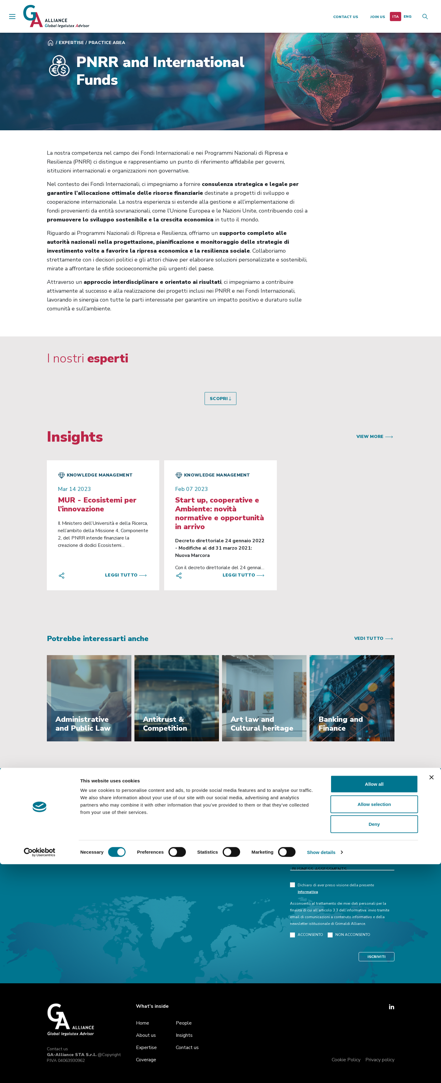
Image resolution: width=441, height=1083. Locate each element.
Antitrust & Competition (342, 845)
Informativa (308, 891)
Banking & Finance (342, 863)
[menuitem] (395, 16)
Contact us (345, 16)
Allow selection (374, 1023)
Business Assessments (342, 869)
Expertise (71, 43)
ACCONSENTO (306, 934)
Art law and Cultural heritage (342, 857)
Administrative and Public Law (342, 851)
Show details (321, 1071)
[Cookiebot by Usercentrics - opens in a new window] (39, 1071)
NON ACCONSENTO (349, 934)
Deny (374, 1042)
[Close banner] (431, 996)
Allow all (374, 1002)
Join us (377, 16)
